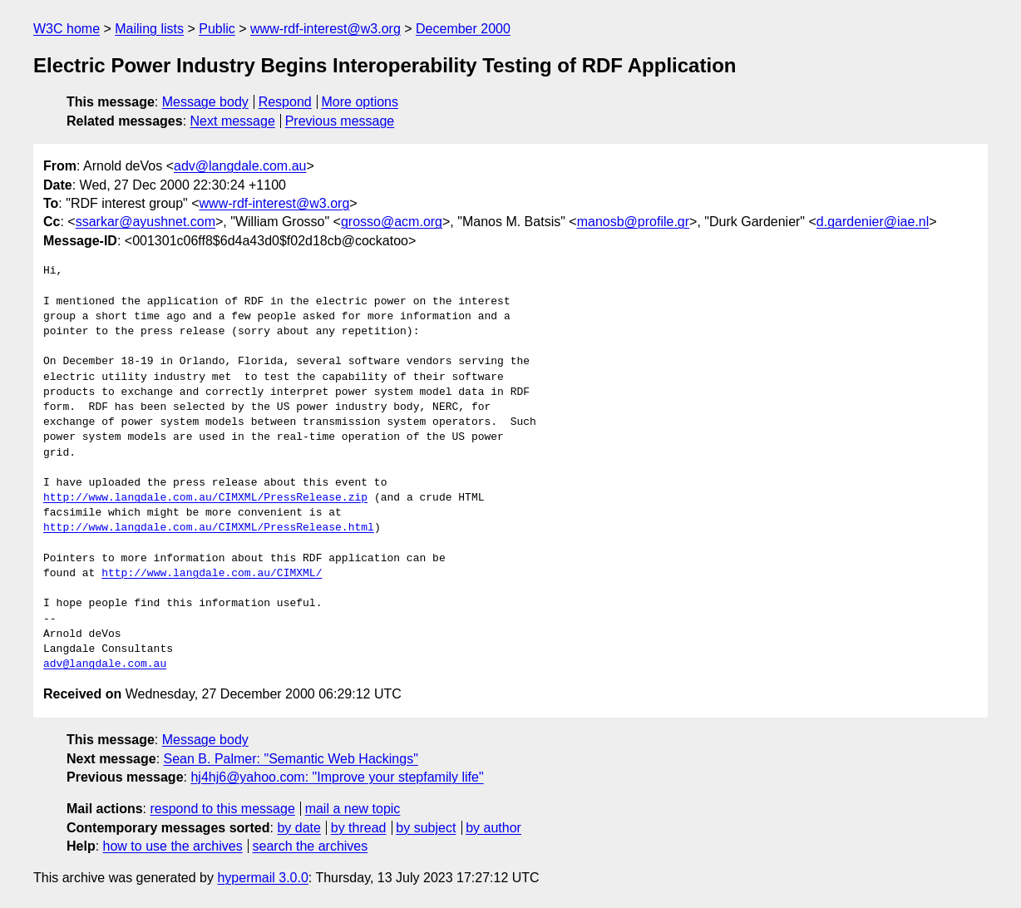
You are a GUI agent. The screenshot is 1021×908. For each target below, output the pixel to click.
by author (493, 828)
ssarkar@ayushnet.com (145, 222)
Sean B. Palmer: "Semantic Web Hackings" (291, 759)
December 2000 (463, 29)
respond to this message (222, 809)
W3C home (66, 29)
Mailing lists (149, 29)
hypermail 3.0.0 (262, 878)
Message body (205, 102)
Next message (232, 121)
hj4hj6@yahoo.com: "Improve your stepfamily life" (336, 777)
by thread (359, 828)
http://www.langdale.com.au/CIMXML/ (211, 573)
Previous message (340, 121)
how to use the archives (173, 846)
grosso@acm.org (391, 222)
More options (360, 102)
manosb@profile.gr (633, 222)
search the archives (310, 846)
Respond (285, 102)
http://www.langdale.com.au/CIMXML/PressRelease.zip (205, 498)
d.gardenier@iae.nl (872, 222)
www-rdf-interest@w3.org (325, 29)
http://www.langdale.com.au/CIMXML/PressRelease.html (208, 528)
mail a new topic (353, 809)
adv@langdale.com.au (240, 166)
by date (298, 828)
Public (217, 29)
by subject (426, 828)
